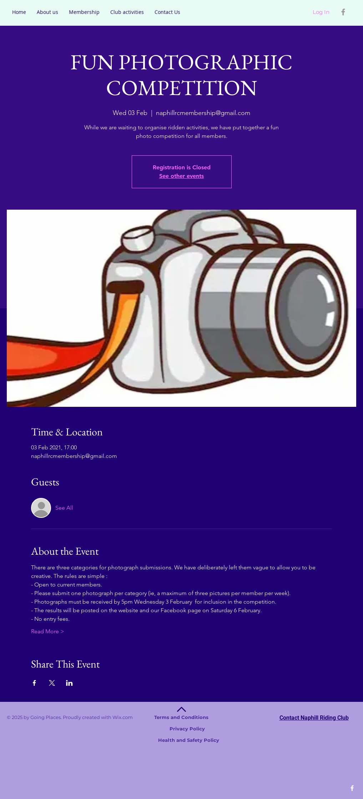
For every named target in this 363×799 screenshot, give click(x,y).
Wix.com (160, 717)
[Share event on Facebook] (34, 683)
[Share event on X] (52, 683)
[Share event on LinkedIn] (69, 683)
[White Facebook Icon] (352, 788)
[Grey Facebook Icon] (343, 12)
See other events (181, 176)
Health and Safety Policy (184, 740)
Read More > (47, 631)
